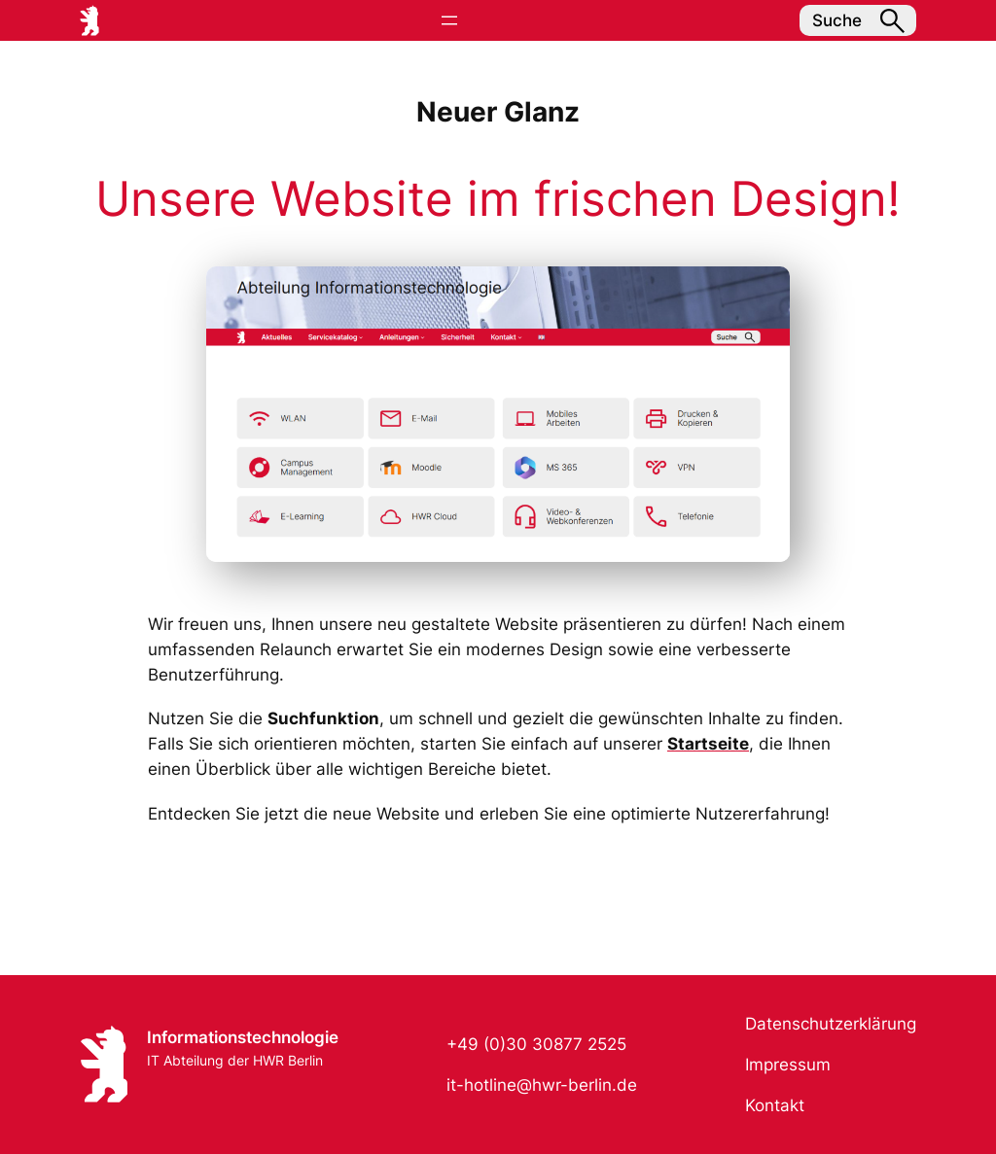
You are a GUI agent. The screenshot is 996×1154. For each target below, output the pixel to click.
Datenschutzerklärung (830, 1023)
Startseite (708, 743)
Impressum (788, 1064)
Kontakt (774, 1105)
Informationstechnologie (242, 1037)
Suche (858, 21)
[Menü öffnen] (449, 20)
